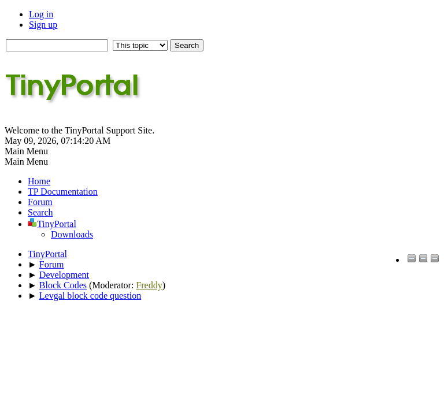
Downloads (72, 234)
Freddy (149, 285)
